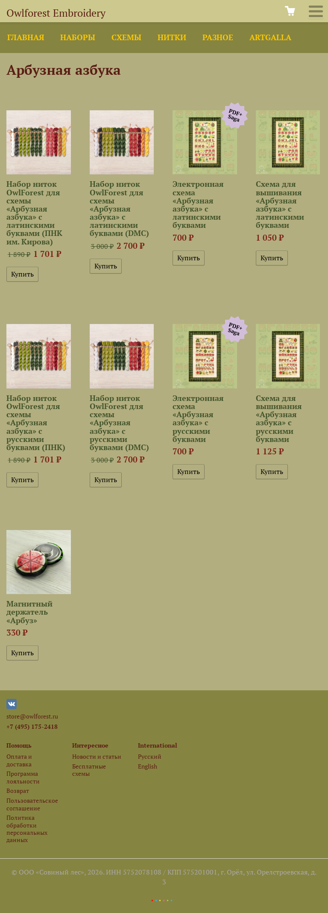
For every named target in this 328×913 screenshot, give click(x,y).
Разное (217, 37)
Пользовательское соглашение (32, 804)
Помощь (19, 745)
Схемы (126, 37)
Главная (25, 37)
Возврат (17, 790)
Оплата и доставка (19, 760)
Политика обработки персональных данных (26, 828)
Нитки (172, 37)
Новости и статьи (96, 756)
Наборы (77, 37)
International (157, 745)
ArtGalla (270, 37)
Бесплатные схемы (89, 770)
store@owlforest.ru (32, 716)
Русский (149, 756)
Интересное (90, 745)
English (147, 766)
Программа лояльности (23, 777)
